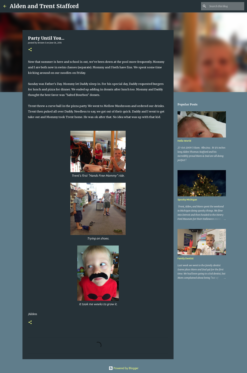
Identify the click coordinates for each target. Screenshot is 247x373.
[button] (30, 49)
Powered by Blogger (123, 368)
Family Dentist (186, 258)
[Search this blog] (226, 6)
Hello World (184, 140)
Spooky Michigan (187, 199)
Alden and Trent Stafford (44, 6)
